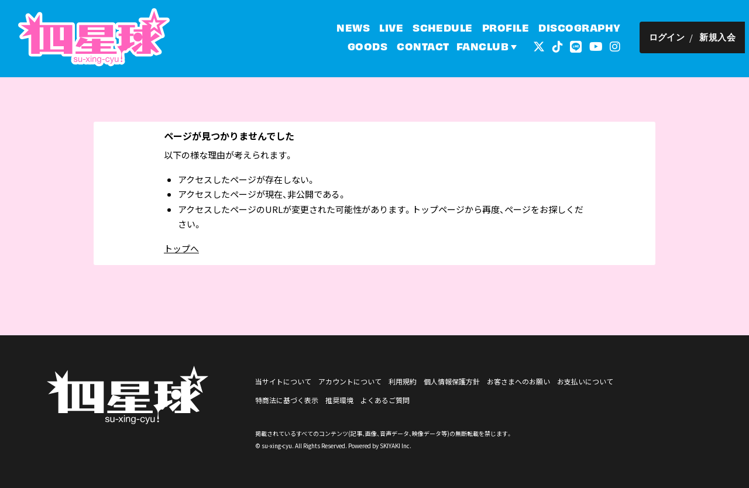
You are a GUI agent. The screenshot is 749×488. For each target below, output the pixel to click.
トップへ (181, 248)
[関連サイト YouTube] (599, 46)
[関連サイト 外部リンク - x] (543, 46)
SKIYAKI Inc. (395, 445)
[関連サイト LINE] (580, 46)
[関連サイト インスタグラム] (619, 46)
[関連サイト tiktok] (561, 46)
